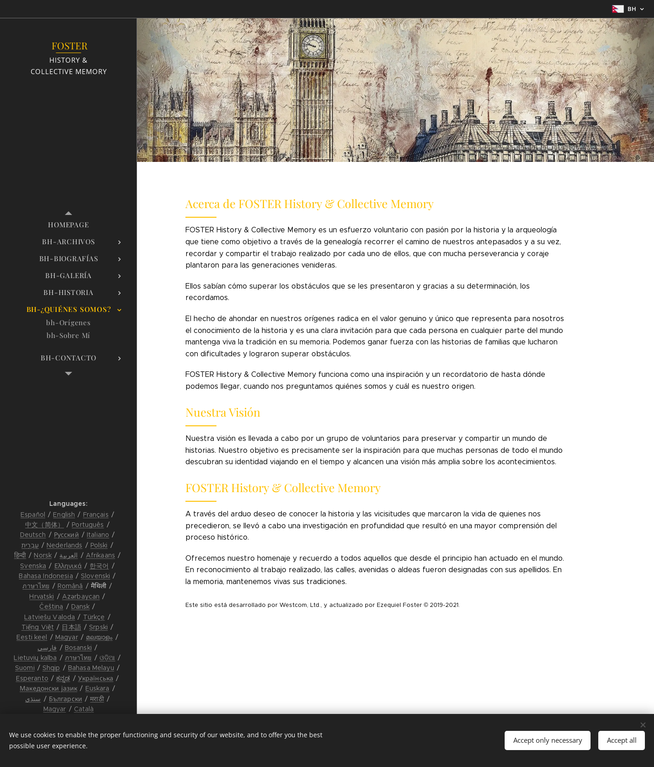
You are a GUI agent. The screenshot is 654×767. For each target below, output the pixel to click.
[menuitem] (68, 225)
